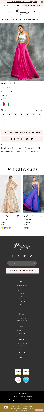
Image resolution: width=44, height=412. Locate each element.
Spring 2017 (34, 20)
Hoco (22, 296)
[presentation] (10, 194)
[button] (4, 12)
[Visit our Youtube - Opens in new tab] (31, 256)
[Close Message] (41, 2)
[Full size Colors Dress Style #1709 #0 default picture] (22, 52)
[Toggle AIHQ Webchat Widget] (39, 410)
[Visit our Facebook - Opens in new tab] (13, 256)
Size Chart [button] (38, 110)
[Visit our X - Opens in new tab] (18, 256)
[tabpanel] (22, 52)
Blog (22, 307)
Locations (22, 301)
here (27, 410)
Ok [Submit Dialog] (6, 407)
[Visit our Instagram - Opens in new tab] (25, 256)
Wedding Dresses (22, 285)
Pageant (22, 293)
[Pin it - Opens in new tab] (14, 83)
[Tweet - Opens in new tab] (10, 83)
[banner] (22, 12)
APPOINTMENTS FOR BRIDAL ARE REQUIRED (22, 2)
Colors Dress (18, 20)
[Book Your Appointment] (33, 5)
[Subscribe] (34, 263)
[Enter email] (22, 263)
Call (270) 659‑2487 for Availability (22, 132)
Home (5, 20)
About (22, 304)
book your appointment (22, 270)
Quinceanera (22, 291)
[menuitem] (11, 6)
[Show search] (10, 12)
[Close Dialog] (2, 407)
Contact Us (22, 299)
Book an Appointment (22, 139)
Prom (22, 288)
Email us (22, 357)
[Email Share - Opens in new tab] (18, 83)
